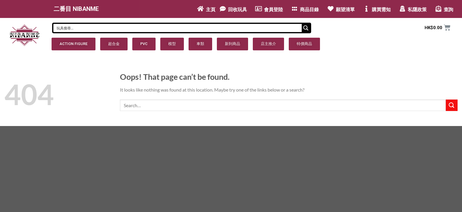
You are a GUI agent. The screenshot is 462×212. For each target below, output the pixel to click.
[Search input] (178, 28)
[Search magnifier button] (306, 28)
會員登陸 (273, 9)
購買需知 (381, 9)
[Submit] (452, 105)
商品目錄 (309, 9)
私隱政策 (417, 9)
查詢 (448, 9)
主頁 (210, 9)
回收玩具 (237, 9)
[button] (73, 44)
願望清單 (345, 9)
